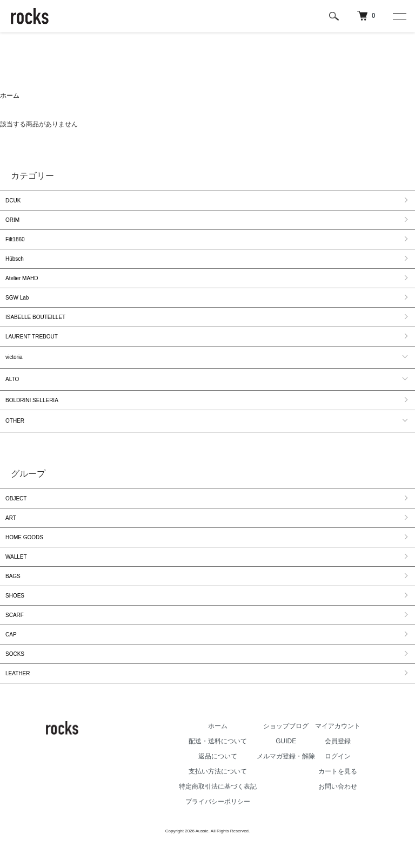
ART (10, 518)
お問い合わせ (337, 786)
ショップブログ (286, 726)
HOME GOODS (24, 537)
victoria (14, 357)
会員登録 (338, 741)
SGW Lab (17, 298)
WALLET (16, 557)
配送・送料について (218, 741)
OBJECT (15, 498)
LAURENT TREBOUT (31, 337)
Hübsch (14, 259)
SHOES (14, 596)
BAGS (13, 576)
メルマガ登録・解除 (286, 756)
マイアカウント (337, 726)
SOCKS (14, 654)
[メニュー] (399, 16)
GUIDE (286, 741)
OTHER (14, 421)
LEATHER (17, 673)
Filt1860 (15, 239)
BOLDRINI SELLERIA (31, 400)
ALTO (12, 379)
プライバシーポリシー (217, 801)
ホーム (9, 95)
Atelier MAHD (21, 278)
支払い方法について (218, 771)
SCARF (14, 615)
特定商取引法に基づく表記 (218, 786)
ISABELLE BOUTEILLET (35, 317)
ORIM (12, 220)
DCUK (13, 200)
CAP (11, 634)
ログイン (338, 756)
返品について (217, 756)
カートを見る (337, 771)
